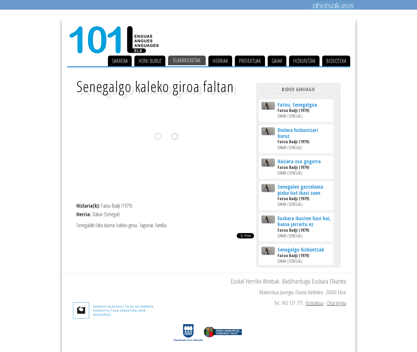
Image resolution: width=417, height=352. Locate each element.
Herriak (220, 60)
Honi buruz (149, 60)
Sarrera (120, 60)
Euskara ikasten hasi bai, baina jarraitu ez (304, 221)
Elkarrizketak (187, 60)
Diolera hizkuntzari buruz (298, 133)
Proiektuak (250, 60)
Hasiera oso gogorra (299, 161)
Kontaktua (314, 303)
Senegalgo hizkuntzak (301, 249)
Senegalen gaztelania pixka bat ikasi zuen (300, 189)
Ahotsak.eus (333, 6)
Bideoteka (336, 60)
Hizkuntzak (304, 60)
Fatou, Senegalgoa (297, 104)
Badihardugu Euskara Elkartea (314, 281)
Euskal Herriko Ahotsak (255, 281)
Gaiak (277, 60)
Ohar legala (336, 303)
